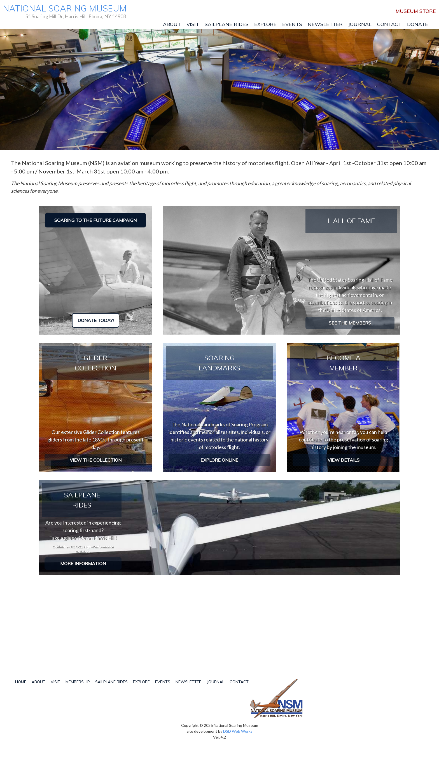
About (172, 24)
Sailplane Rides (227, 24)
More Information (83, 563)
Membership (78, 681)
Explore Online (219, 460)
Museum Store (416, 11)
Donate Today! (96, 320)
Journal (360, 24)
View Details (343, 460)
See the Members (350, 323)
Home (20, 681)
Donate (417, 24)
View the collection (96, 460)
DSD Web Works (238, 731)
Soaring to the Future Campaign (95, 220)
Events (292, 24)
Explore (265, 24)
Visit (192, 24)
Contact (389, 24)
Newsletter (325, 24)
